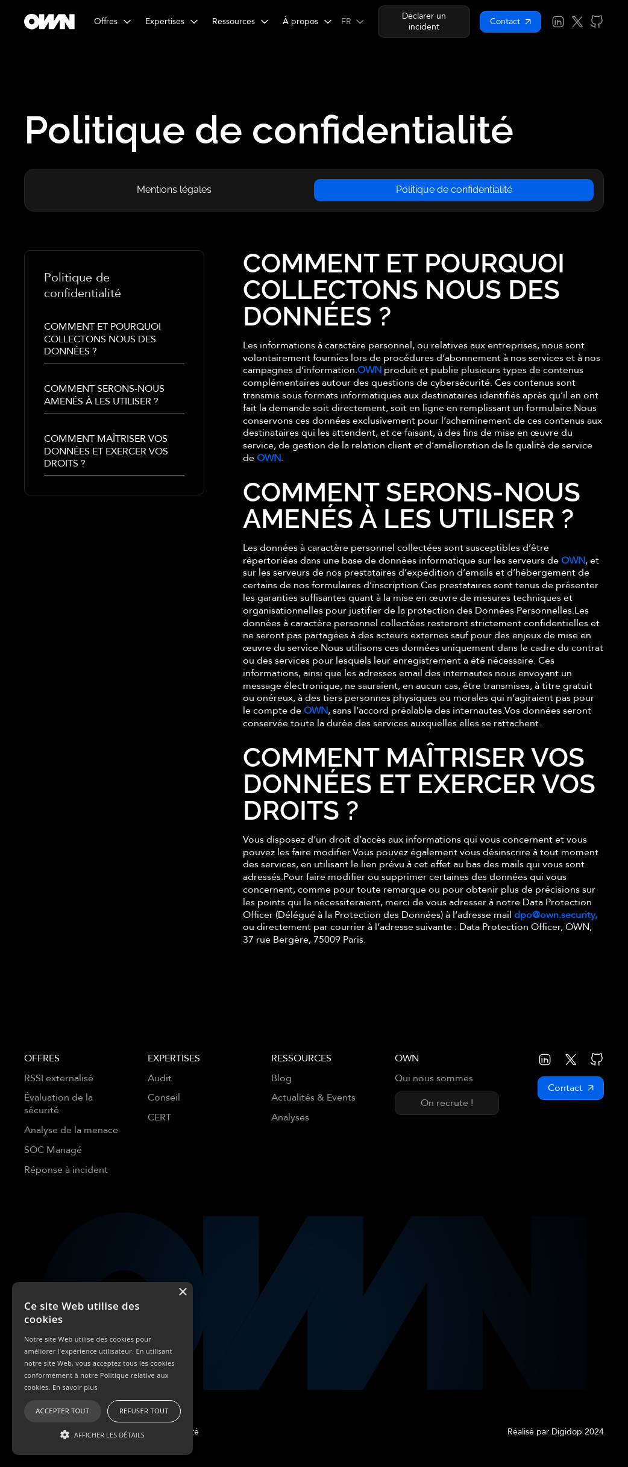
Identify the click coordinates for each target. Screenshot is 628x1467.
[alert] (102, 1368)
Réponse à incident (66, 1170)
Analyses (290, 1117)
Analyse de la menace (71, 1130)
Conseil (164, 1098)
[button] (112, 21)
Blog (281, 1078)
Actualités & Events (313, 1098)
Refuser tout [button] (144, 1410)
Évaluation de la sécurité (58, 1104)
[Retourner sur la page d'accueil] (49, 22)
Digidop (566, 1431)
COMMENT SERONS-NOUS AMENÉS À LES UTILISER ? (104, 395)
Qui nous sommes (434, 1078)
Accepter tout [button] (62, 1410)
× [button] (182, 1292)
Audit (160, 1078)
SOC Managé (53, 1150)
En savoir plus (75, 1387)
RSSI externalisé (58, 1078)
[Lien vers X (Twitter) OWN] (577, 21)
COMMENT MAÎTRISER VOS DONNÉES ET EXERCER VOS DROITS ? (106, 452)
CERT (159, 1117)
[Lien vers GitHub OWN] (596, 21)
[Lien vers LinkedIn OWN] (558, 21)
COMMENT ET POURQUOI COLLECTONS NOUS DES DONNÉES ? (102, 340)
